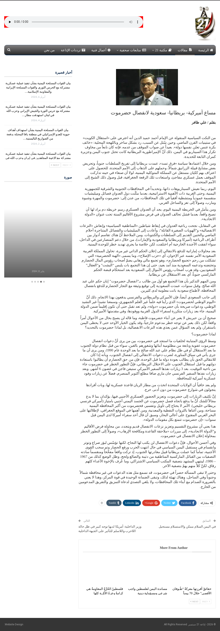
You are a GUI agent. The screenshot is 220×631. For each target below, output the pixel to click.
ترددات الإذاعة (73, 50)
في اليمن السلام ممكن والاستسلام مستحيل (187, 526)
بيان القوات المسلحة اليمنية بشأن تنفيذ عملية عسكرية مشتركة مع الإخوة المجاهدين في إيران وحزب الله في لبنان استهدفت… (38, 158)
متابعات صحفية (133, 50)
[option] (38, 232)
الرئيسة (205, 50)
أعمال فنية (101, 50)
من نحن (49, 50)
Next (194, 601)
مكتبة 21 (163, 50)
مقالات (185, 50)
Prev (206, 601)
